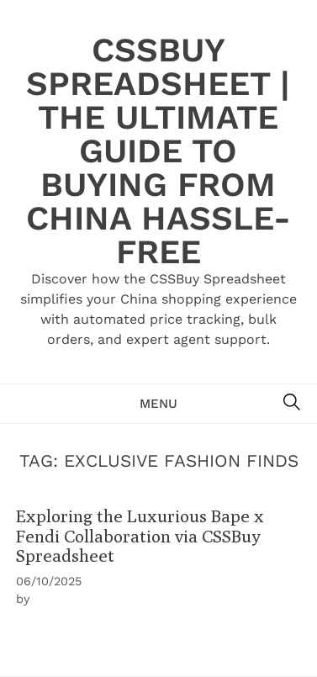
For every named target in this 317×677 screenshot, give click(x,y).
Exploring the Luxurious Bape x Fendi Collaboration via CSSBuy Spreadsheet (140, 535)
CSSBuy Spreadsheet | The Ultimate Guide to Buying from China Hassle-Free (158, 151)
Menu (158, 403)
